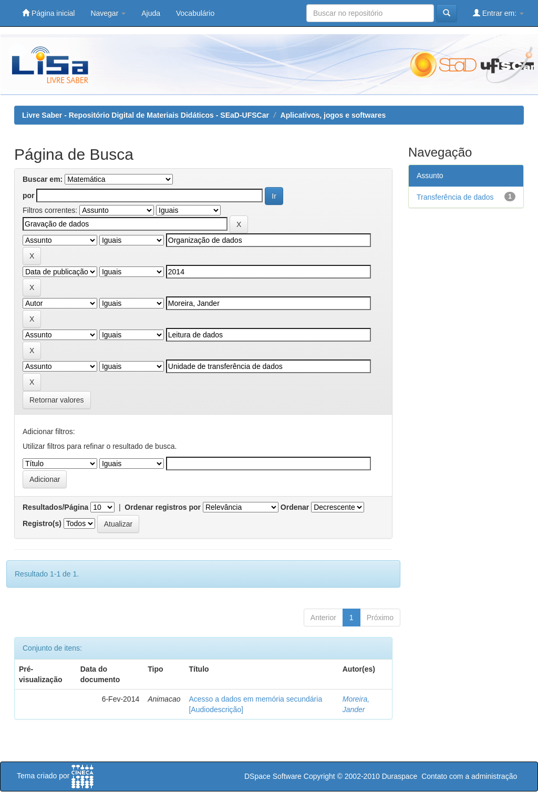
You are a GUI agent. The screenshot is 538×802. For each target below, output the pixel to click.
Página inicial (48, 12)
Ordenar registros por (163, 507)
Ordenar (295, 507)
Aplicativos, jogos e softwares (333, 115)
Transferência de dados (455, 197)
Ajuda (150, 13)
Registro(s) (42, 523)
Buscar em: (43, 179)
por (29, 195)
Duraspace (400, 776)
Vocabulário (195, 13)
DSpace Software (273, 776)
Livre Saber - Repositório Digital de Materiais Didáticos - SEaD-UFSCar (145, 115)
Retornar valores (56, 400)
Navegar (108, 13)
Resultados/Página (55, 507)
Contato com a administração (469, 776)
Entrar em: (498, 12)
